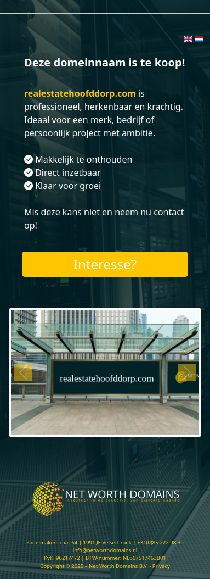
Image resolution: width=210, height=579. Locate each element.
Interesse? (105, 264)
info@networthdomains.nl (105, 550)
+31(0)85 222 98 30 (160, 542)
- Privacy (159, 566)
